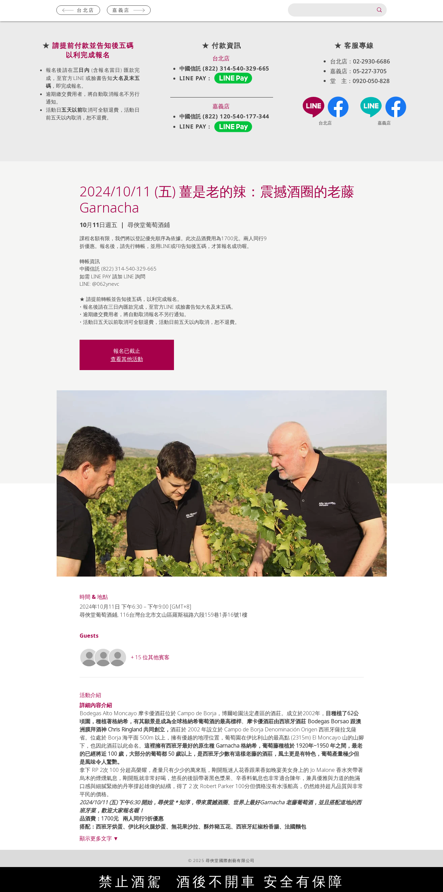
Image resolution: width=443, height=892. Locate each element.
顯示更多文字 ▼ (99, 838)
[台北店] (78, 10)
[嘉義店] (129, 10)
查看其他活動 (127, 359)
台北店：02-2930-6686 (360, 61)
